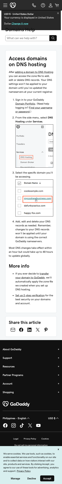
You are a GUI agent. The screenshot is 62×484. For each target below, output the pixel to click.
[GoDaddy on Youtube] (38, 427)
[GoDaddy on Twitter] (30, 427)
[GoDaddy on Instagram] (13, 427)
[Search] (53, 38)
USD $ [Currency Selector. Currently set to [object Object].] (53, 418)
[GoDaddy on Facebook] (5, 427)
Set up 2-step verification (30, 295)
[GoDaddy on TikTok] (21, 427)
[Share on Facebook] (21, 329)
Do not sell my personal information (31, 445)
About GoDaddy (12, 349)
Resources (9, 366)
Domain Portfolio (25, 103)
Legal (15, 439)
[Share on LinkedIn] (29, 329)
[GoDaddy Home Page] (16, 404)
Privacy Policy (30, 439)
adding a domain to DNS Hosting (34, 72)
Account (7, 383)
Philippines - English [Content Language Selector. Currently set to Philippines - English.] (16, 418)
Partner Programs (13, 375)
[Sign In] (50, 5)
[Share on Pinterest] (46, 329)
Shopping (8, 392)
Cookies (45, 439)
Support (7, 357)
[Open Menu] (4, 5)
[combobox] (27, 38)
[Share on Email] (13, 329)
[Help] (43, 5)
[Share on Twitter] (38, 329)
